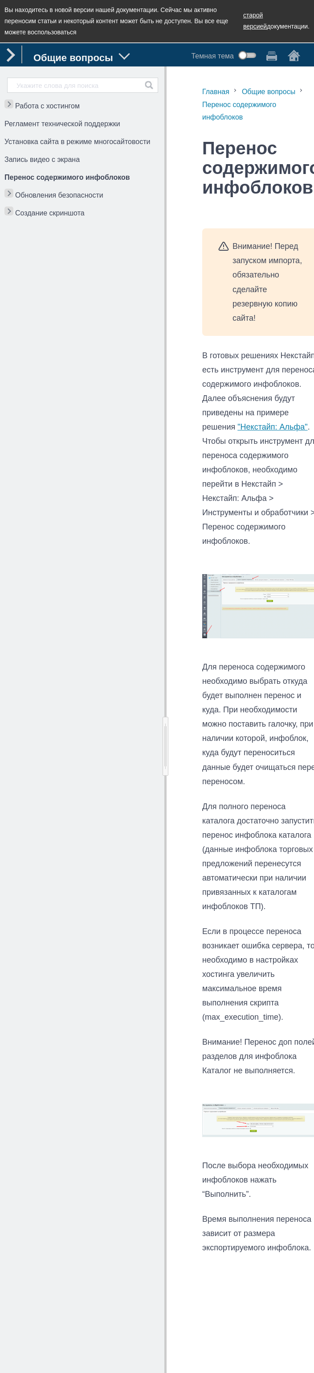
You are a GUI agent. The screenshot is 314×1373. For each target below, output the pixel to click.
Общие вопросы (268, 91)
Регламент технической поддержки (62, 124)
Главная (215, 91)
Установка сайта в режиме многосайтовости (77, 141)
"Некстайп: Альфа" (272, 426)
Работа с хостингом (47, 106)
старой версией (255, 21)
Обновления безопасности (59, 195)
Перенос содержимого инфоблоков (67, 177)
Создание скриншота (50, 213)
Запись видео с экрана (42, 159)
